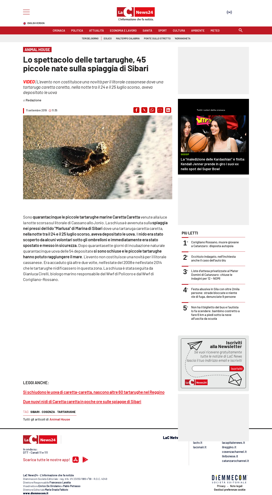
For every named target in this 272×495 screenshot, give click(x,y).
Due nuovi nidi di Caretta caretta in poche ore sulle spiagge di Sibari (82, 401)
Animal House (59, 419)
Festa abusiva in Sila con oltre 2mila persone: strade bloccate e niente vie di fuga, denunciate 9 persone (215, 292)
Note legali (236, 486)
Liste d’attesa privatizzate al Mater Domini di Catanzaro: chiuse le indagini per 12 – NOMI (214, 274)
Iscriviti (237, 368)
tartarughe (66, 412)
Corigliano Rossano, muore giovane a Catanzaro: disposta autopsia (215, 244)
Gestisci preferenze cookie (230, 489)
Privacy (221, 486)
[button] (136, 110)
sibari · (35, 412)
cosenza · (49, 412)
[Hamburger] (25, 11)
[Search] (241, 30)
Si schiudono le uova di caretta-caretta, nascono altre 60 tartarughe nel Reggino (94, 391)
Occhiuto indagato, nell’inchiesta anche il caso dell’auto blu (213, 258)
